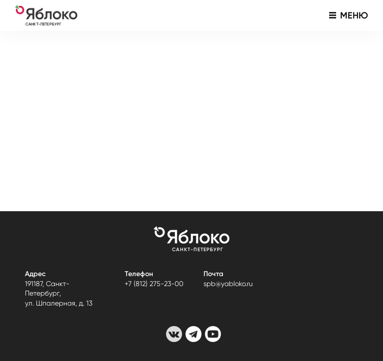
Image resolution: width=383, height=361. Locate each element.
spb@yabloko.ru (228, 284)
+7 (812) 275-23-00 (154, 284)
